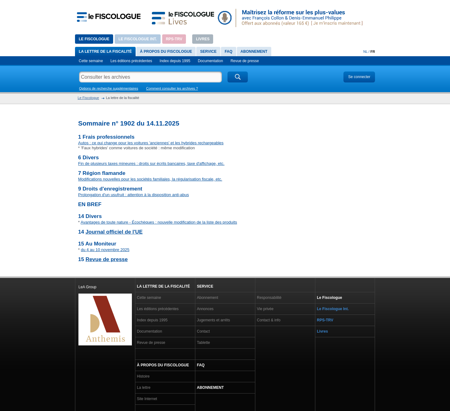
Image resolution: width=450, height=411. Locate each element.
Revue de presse (245, 61)
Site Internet (147, 399)
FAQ (228, 51)
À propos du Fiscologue (166, 51)
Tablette (203, 342)
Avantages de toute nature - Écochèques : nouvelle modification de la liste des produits (159, 222)
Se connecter (359, 77)
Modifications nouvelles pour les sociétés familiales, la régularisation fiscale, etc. (150, 179)
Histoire (143, 376)
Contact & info (268, 320)
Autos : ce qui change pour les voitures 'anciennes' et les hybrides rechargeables (150, 143)
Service (208, 51)
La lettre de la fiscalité (105, 51)
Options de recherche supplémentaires (108, 88)
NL (365, 51)
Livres (202, 39)
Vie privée (265, 309)
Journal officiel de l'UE (114, 232)
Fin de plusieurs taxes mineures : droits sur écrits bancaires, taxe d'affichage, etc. (151, 163)
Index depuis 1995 (175, 61)
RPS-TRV (174, 39)
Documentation (210, 61)
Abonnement (254, 51)
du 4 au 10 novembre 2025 (105, 249)
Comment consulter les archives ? (172, 88)
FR (372, 51)
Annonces (205, 309)
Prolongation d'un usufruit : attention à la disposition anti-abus (133, 194)
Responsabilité (269, 297)
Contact (203, 331)
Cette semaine (91, 61)
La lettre (143, 387)
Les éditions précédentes (131, 61)
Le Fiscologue (94, 39)
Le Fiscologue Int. (137, 39)
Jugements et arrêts (213, 320)
